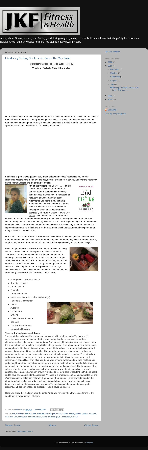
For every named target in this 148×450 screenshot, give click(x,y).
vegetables (65, 417)
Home (52, 425)
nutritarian (22, 417)
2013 (110, 99)
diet (34, 414)
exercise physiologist (46, 414)
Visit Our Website (112, 52)
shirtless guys (54, 417)
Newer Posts (12, 425)
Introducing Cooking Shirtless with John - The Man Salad (37, 58)
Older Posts (91, 425)
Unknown (112, 110)
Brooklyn (20, 414)
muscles (92, 414)
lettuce (85, 414)
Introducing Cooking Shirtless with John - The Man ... (124, 89)
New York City (11, 417)
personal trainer (34, 417)
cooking (28, 414)
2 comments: (40, 410)
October (114, 73)
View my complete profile (115, 114)
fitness (58, 414)
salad (44, 417)
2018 (110, 62)
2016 (110, 66)
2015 (110, 96)
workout (74, 417)
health (65, 414)
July (112, 84)
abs (13, 414)
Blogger (89, 443)
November (115, 69)
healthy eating (75, 414)
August (113, 81)
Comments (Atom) (25, 431)
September (115, 77)
